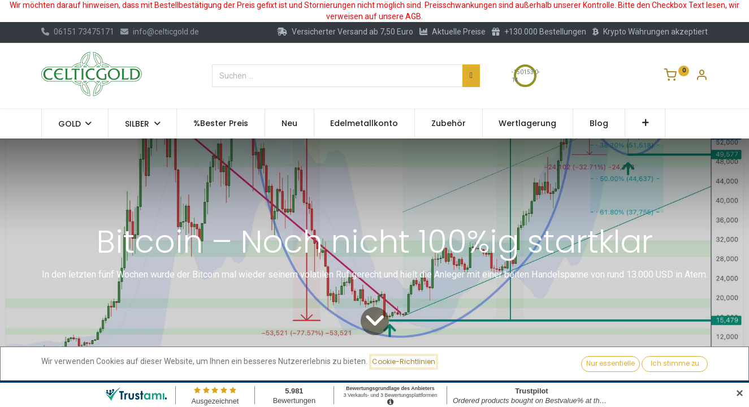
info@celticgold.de (159, 31)
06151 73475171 (77, 31)
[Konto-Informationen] (701, 76)
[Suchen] (471, 75)
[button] (645, 123)
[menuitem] (221, 123)
